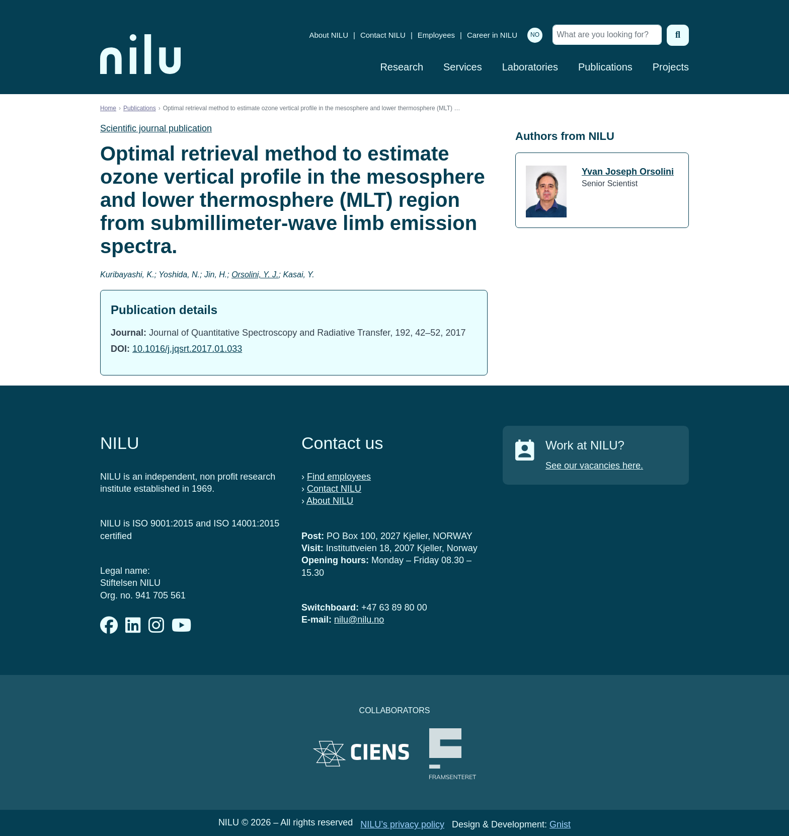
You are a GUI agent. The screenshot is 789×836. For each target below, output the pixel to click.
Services (462, 66)
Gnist (560, 824)
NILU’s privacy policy (402, 824)
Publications (605, 66)
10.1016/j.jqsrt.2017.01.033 (187, 349)
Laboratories (530, 66)
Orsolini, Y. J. (254, 274)
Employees (436, 35)
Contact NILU (383, 35)
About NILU (328, 35)
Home (108, 108)
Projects (671, 66)
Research (401, 66)
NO (534, 34)
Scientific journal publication (156, 128)
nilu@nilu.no (359, 620)
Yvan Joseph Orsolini (628, 172)
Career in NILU (492, 35)
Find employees (339, 477)
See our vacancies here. (594, 466)
